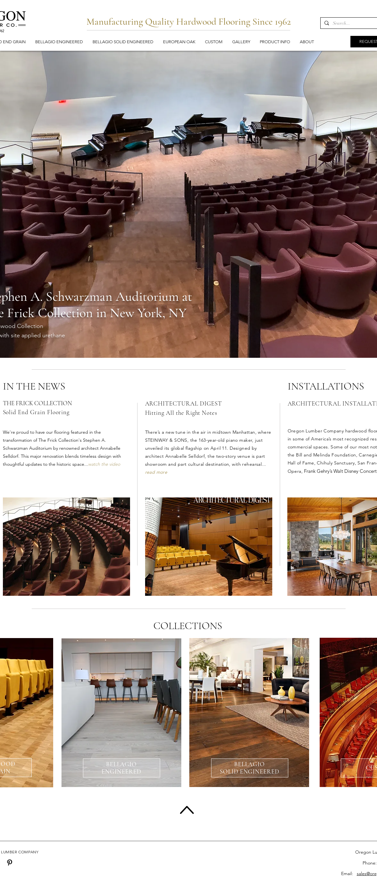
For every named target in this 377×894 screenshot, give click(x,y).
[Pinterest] (9, 862)
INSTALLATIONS (326, 386)
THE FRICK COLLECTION (37, 403)
